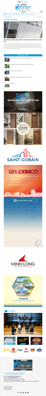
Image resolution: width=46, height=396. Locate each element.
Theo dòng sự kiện (23, 55)
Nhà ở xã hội (12, 83)
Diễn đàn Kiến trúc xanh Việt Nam (16, 70)
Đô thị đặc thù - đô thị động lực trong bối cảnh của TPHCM (21, 77)
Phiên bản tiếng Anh (22, 2)
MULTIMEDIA (11, 311)
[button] (41, 324)
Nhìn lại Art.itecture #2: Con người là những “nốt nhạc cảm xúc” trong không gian (21, 332)
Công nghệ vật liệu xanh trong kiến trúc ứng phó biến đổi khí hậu (22, 64)
